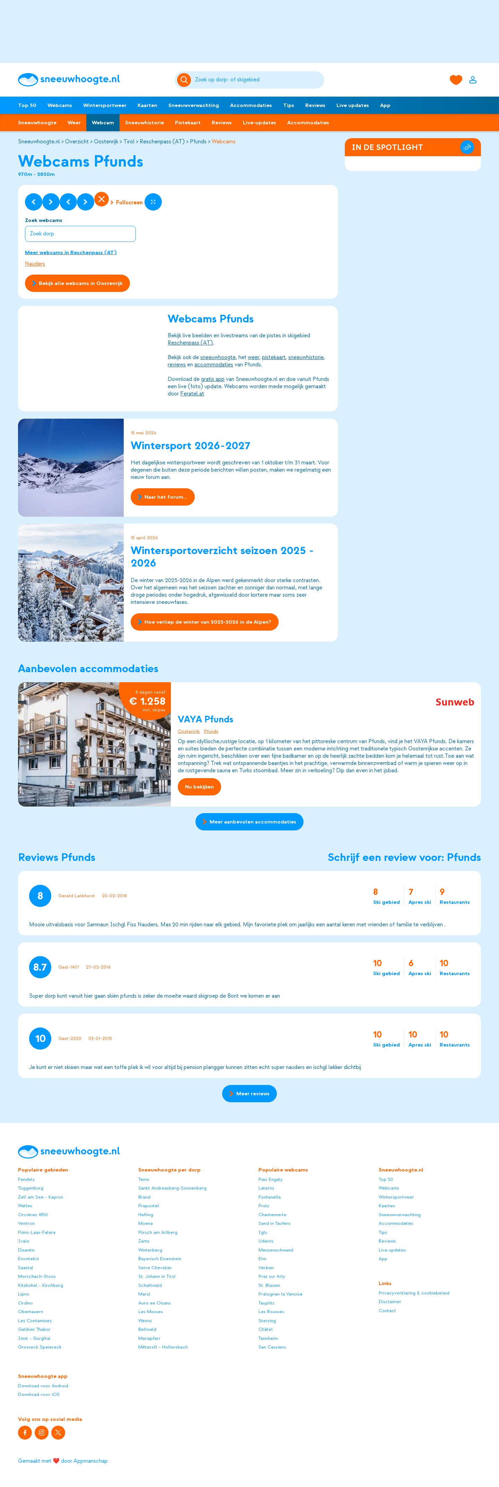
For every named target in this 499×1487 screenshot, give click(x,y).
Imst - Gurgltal (34, 1338)
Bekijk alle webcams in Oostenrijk (77, 283)
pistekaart (274, 357)
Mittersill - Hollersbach (163, 1347)
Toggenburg (30, 1188)
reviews (177, 365)
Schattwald (150, 1285)
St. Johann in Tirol (157, 1276)
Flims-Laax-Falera (36, 1232)
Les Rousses (271, 1312)
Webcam (103, 122)
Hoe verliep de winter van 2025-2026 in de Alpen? (204, 621)
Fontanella (270, 1197)
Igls (263, 1232)
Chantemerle (272, 1215)
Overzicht (77, 141)
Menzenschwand (276, 1250)
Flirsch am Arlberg (157, 1232)
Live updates (352, 105)
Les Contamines (35, 1321)
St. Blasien (269, 1285)
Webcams (59, 105)
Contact (387, 1311)
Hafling (145, 1215)
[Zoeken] (258, 80)
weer (253, 357)
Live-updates (259, 122)
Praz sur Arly (272, 1276)
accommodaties (213, 365)
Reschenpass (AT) (162, 141)
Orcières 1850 (33, 1215)
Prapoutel (148, 1206)
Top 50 (27, 105)
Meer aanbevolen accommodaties (249, 821)
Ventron (26, 1223)
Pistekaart (188, 122)
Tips (288, 105)
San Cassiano (272, 1347)
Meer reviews (249, 1093)
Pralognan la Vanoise (281, 1294)
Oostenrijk (106, 141)
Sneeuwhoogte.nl (39, 141)
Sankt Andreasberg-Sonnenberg (172, 1188)
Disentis (26, 1250)
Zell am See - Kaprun (40, 1197)
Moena (145, 1223)
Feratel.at (192, 394)
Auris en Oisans (154, 1303)
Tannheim (268, 1338)
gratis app (213, 379)
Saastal (25, 1268)
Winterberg (150, 1250)
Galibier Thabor (34, 1329)
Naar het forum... (162, 496)
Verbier (266, 1268)
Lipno (23, 1294)
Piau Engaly (271, 1179)
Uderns (266, 1241)
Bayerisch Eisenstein (159, 1259)
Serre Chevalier (155, 1268)
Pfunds (198, 141)
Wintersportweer (104, 105)
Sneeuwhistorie (144, 122)
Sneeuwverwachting (193, 105)
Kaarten (147, 105)
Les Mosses (150, 1312)
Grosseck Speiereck (40, 1347)
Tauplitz (266, 1303)
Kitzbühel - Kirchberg (40, 1285)
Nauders (35, 263)
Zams (143, 1241)
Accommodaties (251, 105)
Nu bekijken (199, 786)
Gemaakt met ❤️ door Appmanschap (63, 1461)
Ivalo (23, 1241)
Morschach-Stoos (37, 1276)
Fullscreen (127, 202)
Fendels (26, 1179)
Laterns (266, 1188)
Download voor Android (43, 1386)
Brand (144, 1197)
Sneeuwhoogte (37, 122)
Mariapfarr (149, 1338)
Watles (25, 1206)
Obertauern (30, 1312)
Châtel (266, 1329)
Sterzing (267, 1321)
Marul (144, 1294)
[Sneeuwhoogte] (93, 80)
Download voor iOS (39, 1394)
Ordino (25, 1303)
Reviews (315, 105)
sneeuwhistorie (306, 357)
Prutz (264, 1206)
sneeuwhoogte (218, 357)
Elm (262, 1259)
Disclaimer (390, 1302)
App (385, 105)
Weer (74, 122)
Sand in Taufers (274, 1223)
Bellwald (147, 1329)
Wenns (145, 1321)
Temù (143, 1179)
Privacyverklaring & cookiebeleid (414, 1293)
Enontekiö (28, 1259)
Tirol (128, 141)
